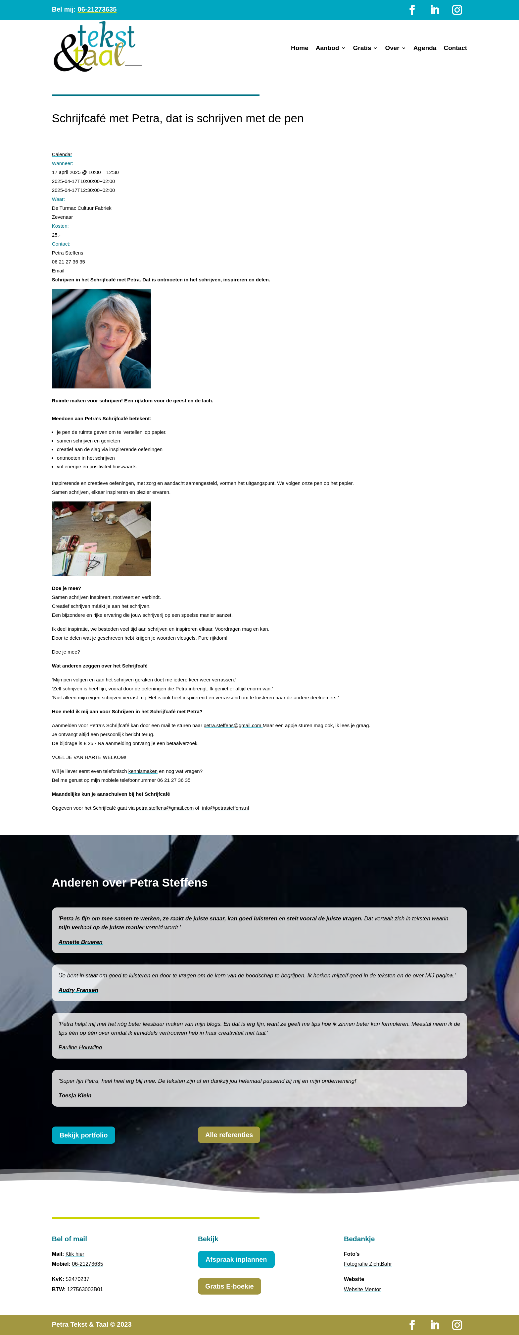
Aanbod (327, 48)
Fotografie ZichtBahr (368, 1264)
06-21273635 (97, 9)
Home (299, 48)
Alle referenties (229, 1134)
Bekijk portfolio (84, 1135)
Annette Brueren (81, 942)
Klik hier (75, 1254)
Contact (455, 48)
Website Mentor (362, 1289)
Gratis (362, 48)
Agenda (425, 48)
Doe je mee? (66, 652)
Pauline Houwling (80, 1047)
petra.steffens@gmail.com (233, 725)
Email (58, 270)
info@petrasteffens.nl (225, 808)
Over (392, 48)
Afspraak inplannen (236, 1259)
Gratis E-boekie (229, 1286)
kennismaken (143, 771)
